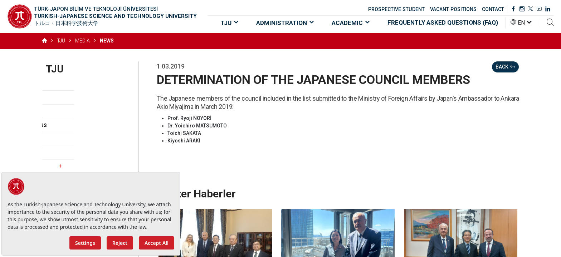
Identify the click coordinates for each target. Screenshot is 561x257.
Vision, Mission (67, 97)
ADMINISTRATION (285, 22)
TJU (229, 22)
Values (55, 111)
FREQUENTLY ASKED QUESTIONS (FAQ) (442, 22)
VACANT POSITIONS (453, 9)
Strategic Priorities (73, 124)
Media (82, 166)
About (55, 83)
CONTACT (493, 9)
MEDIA (82, 41)
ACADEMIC (351, 22)
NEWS (107, 41)
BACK (505, 67)
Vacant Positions (71, 152)
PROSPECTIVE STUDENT (396, 9)
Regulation (61, 138)
